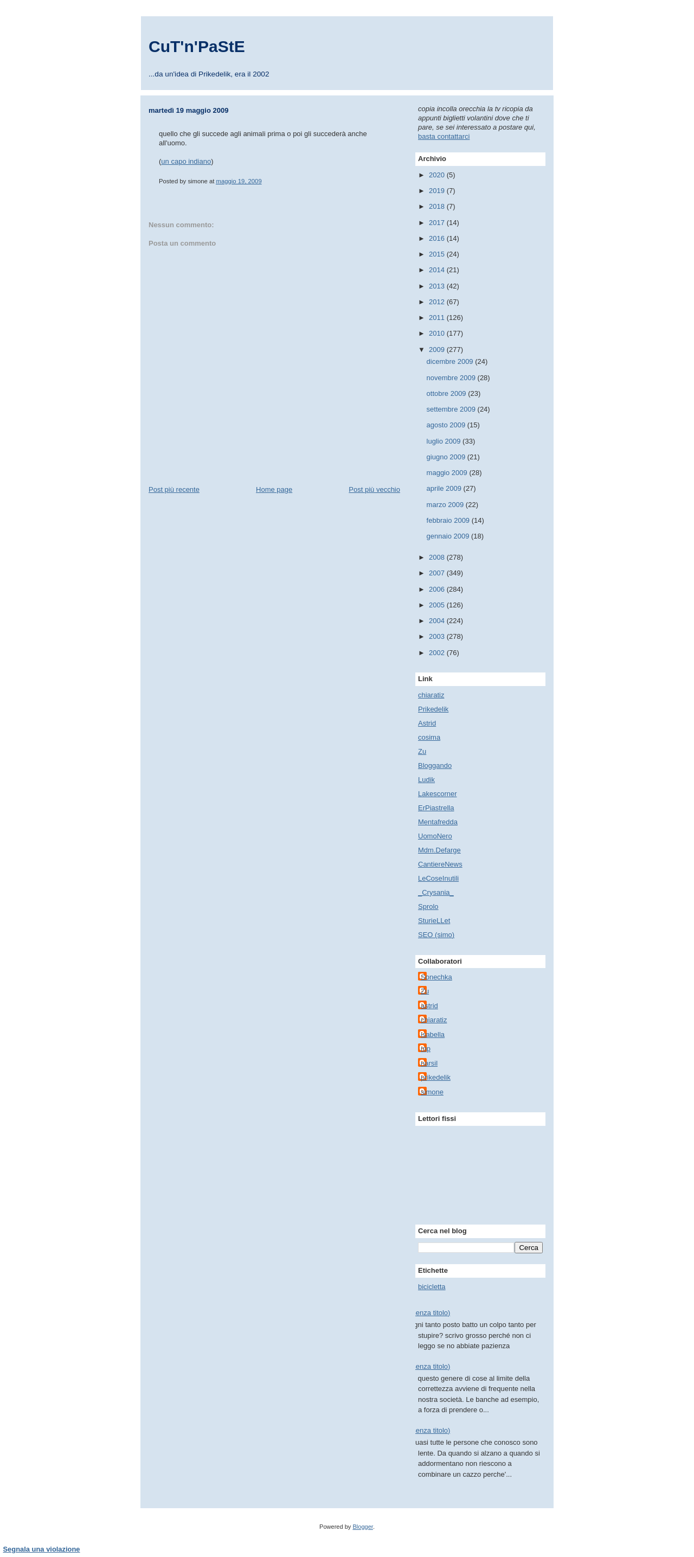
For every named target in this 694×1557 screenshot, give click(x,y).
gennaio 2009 (449, 536)
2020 (438, 175)
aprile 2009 (445, 488)
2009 (438, 349)
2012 (438, 302)
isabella (433, 1034)
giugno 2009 (447, 457)
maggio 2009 (448, 473)
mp (425, 1049)
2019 (438, 191)
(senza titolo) (430, 1313)
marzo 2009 (446, 505)
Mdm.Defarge (439, 850)
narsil (429, 1063)
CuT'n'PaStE (197, 46)
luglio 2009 (445, 441)
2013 (438, 286)
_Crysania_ (436, 892)
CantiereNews (440, 864)
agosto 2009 (447, 425)
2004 (438, 621)
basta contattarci (444, 136)
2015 (438, 254)
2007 (438, 573)
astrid (429, 1006)
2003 (438, 636)
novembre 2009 (452, 378)
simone (432, 1092)
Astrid (427, 723)
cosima (429, 737)
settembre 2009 (452, 409)
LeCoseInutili (438, 878)
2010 (438, 333)
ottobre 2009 (447, 393)
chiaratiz (431, 695)
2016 (438, 238)
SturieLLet (434, 921)
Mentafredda (438, 822)
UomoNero (435, 836)
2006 (438, 589)
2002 (438, 653)
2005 (438, 605)
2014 (438, 270)
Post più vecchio (374, 489)
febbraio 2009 (449, 520)
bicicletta (432, 1287)
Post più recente (174, 489)
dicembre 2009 (451, 361)
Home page (274, 489)
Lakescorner (437, 794)
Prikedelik (433, 709)
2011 (438, 317)
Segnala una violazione (41, 1549)
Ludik (426, 780)
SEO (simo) (436, 935)
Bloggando (435, 765)
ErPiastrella (436, 808)
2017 (438, 223)
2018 (438, 206)
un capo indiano (186, 161)
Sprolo (428, 906)
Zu (422, 751)
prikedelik (436, 1077)
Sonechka (436, 977)
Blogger (362, 1526)
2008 (438, 557)
